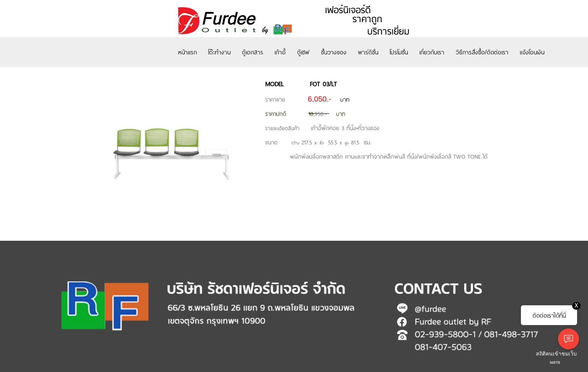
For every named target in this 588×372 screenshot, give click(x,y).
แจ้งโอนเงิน (532, 51)
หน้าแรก (187, 51)
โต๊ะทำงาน (219, 51)
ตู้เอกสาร (252, 51)
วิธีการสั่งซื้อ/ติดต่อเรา (482, 51)
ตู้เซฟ (303, 51)
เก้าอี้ (280, 51)
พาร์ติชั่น (368, 51)
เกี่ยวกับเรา (431, 51)
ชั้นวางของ (333, 51)
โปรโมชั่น (399, 51)
